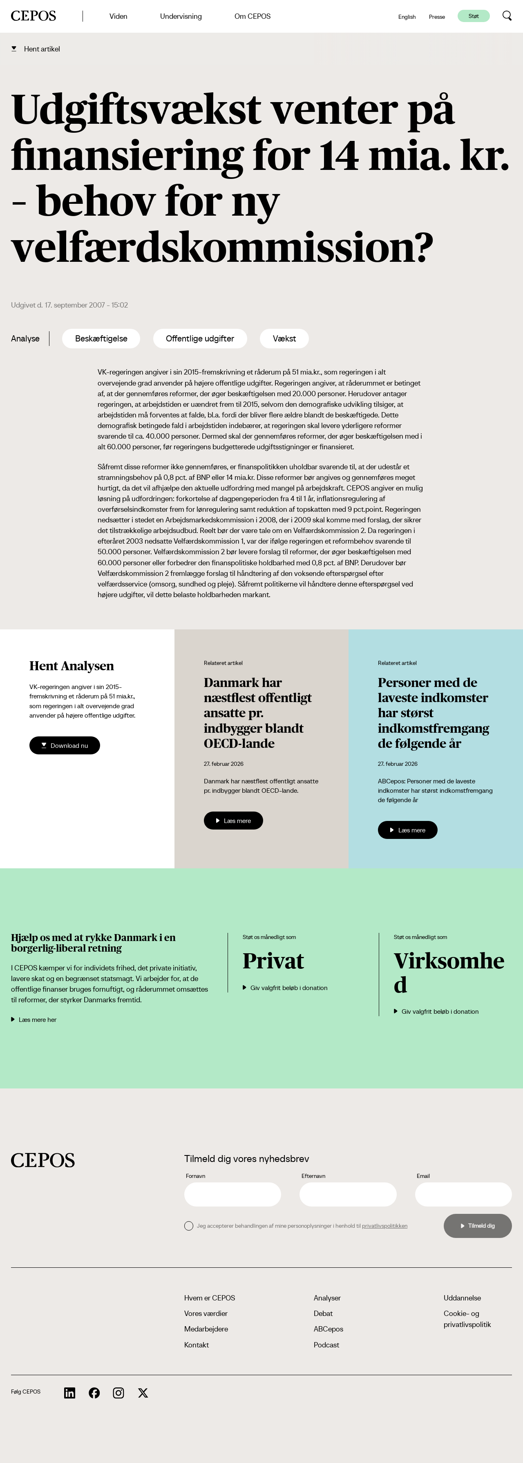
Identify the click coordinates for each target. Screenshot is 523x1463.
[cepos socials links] (70, 1393)
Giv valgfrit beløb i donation (285, 988)
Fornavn (195, 1176)
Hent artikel (42, 49)
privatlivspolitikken (384, 1225)
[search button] (507, 16)
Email (423, 1176)
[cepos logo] (43, 1160)
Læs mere (233, 820)
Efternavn (313, 1176)
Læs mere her (33, 1019)
